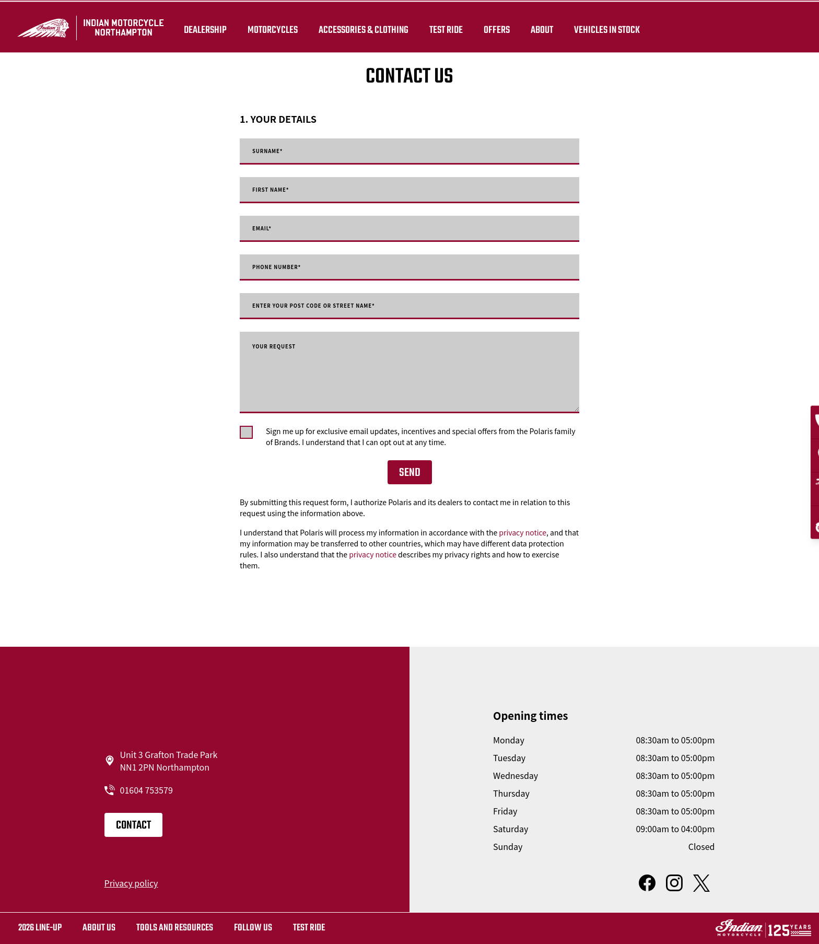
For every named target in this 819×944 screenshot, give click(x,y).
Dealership (208, 27)
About (545, 27)
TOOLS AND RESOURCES (174, 928)
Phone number (288, 267)
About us (99, 928)
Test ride (309, 928)
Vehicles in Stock (610, 27)
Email (266, 228)
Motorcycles (276, 27)
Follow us (253, 928)
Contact (133, 825)
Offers (500, 27)
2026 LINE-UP (40, 928)
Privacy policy (131, 883)
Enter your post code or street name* (343, 306)
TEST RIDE (449, 27)
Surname (275, 151)
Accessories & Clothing (367, 27)
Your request (284, 348)
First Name (279, 190)
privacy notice (522, 532)
